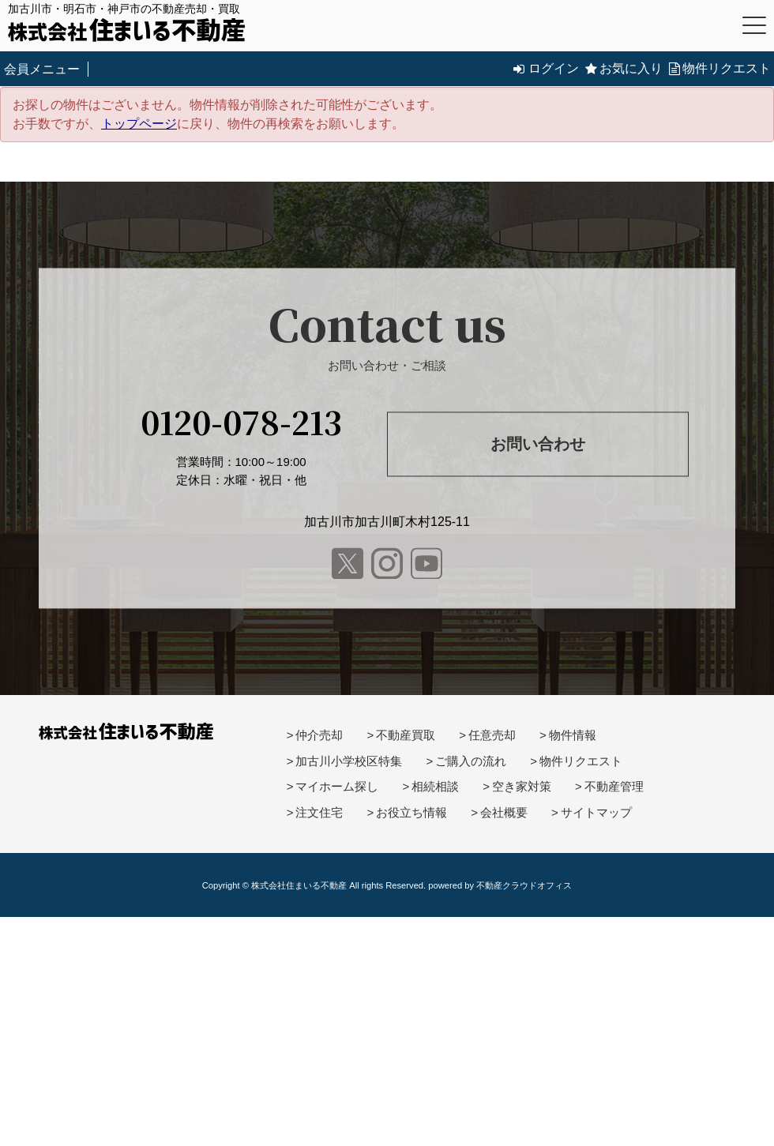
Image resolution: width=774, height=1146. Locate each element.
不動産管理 (614, 786)
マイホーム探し (336, 786)
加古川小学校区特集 (348, 761)
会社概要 (504, 812)
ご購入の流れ (470, 761)
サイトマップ (596, 812)
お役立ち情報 (411, 812)
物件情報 (572, 735)
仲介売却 (319, 735)
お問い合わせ (537, 444)
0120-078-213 (241, 421)
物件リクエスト (720, 68)
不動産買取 (405, 735)
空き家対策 (521, 786)
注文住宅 (319, 812)
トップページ (139, 123)
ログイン (546, 68)
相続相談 (435, 786)
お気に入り (624, 68)
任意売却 (492, 735)
